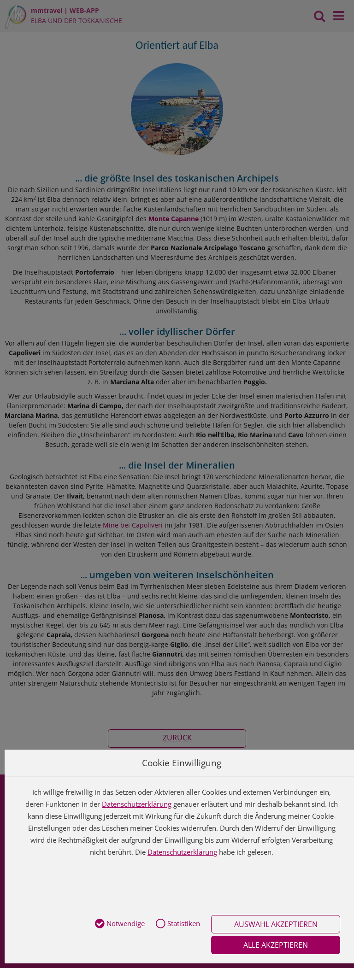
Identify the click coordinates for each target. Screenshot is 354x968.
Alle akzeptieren (275, 945)
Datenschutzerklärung (136, 804)
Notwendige (120, 924)
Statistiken (178, 924)
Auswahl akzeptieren (276, 924)
